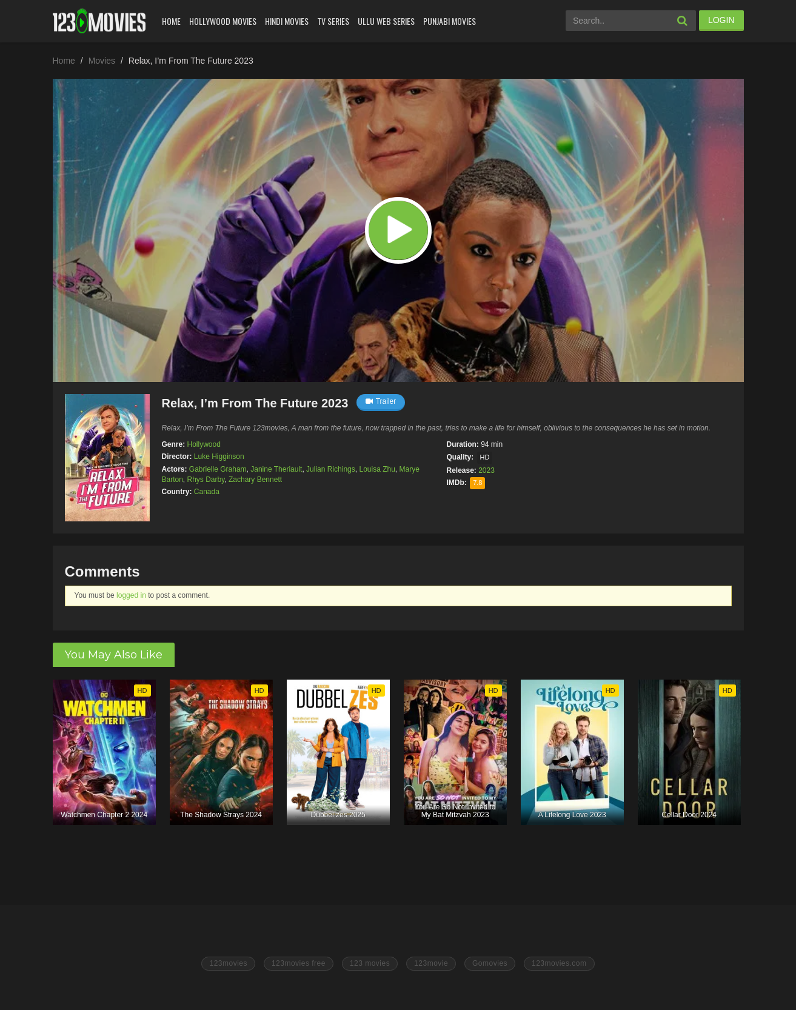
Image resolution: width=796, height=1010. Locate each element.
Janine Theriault (276, 469)
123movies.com (559, 963)
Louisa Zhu (377, 469)
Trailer (381, 401)
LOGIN (721, 20)
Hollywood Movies (222, 21)
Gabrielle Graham (218, 469)
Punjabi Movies (449, 21)
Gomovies (489, 963)
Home (171, 21)
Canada (206, 491)
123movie (431, 963)
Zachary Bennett (255, 479)
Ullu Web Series (386, 21)
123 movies (370, 963)
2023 (486, 470)
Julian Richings (330, 469)
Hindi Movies (287, 21)
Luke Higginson (219, 456)
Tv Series (333, 21)
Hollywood (204, 444)
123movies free (299, 963)
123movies (228, 963)
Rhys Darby (206, 479)
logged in (131, 595)
